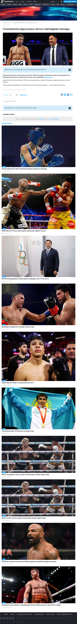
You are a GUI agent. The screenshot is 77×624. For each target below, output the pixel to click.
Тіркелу (53, 1)
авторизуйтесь (41, 119)
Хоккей (9, 4)
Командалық (70, 4)
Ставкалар (29, 1)
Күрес (25, 4)
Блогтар (22, 1)
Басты (17, 1)
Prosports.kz (48, 77)
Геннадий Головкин (10, 101)
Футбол (3, 4)
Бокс (20, 4)
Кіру (58, 1)
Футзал (31, 4)
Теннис (15, 4)
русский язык (70, 1)
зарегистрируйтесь (54, 119)
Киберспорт (46, 4)
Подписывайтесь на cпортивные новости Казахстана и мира (38, 108)
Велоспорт (38, 4)
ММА (58, 4)
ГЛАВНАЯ (5, 22)
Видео (35, 1)
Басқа (52, 4)
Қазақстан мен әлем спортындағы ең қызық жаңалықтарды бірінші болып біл (38, 70)
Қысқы (63, 4)
